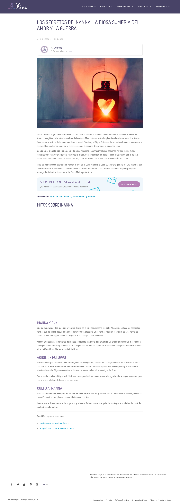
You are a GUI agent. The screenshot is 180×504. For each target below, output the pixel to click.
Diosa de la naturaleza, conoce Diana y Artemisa (73, 196)
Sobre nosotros (98, 500)
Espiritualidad (124, 6)
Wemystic (58, 48)
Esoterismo (143, 6)
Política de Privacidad (122, 500)
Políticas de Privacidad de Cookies (161, 500)
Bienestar (45, 39)
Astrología (87, 6)
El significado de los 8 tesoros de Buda (57, 428)
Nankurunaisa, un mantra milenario (54, 423)
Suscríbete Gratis (129, 184)
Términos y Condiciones (139, 500)
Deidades (58, 39)
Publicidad (109, 500)
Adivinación (161, 6)
